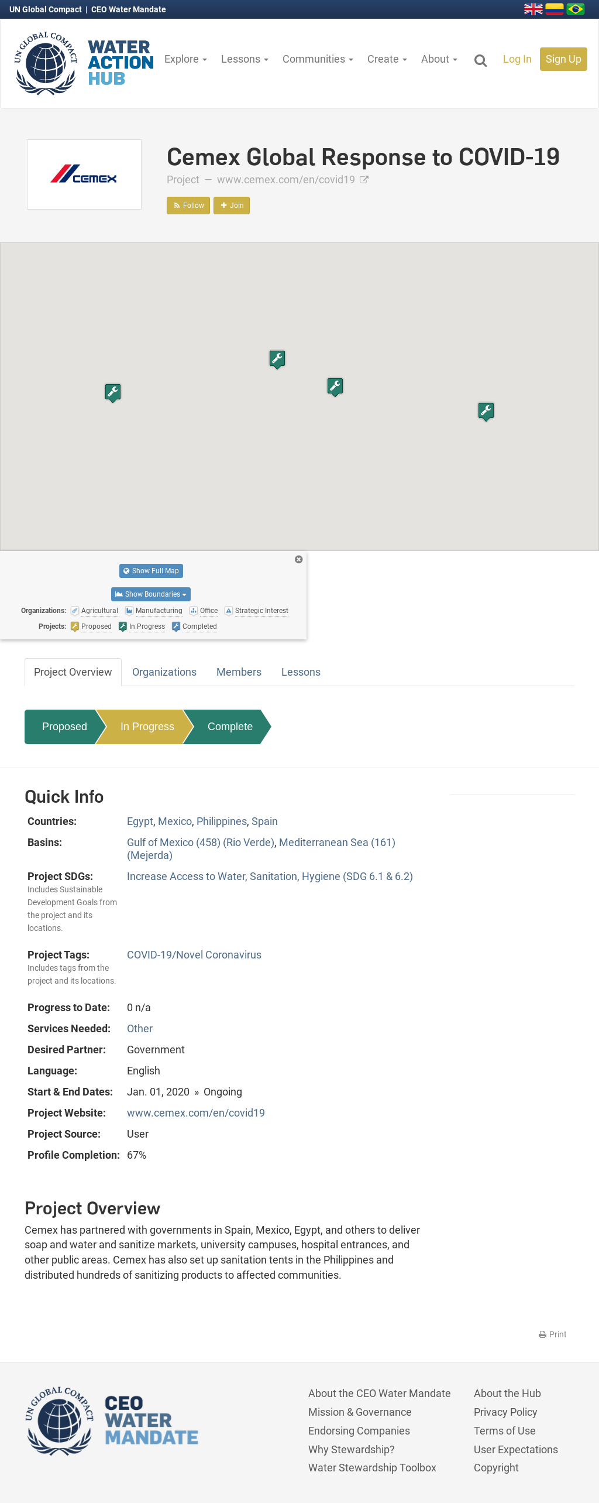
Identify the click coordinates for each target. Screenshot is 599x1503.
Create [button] (387, 59)
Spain (265, 821)
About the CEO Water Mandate (379, 1393)
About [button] (439, 59)
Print (552, 1334)
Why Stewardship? (351, 1449)
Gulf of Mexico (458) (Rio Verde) (200, 842)
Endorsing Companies (359, 1431)
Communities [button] (318, 59)
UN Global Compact (46, 9)
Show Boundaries (151, 594)
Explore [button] (185, 59)
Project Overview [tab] (73, 672)
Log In (517, 59)
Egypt (140, 821)
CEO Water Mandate (128, 9)
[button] (113, 393)
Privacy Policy (506, 1412)
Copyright (496, 1467)
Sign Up (563, 59)
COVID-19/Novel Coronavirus (194, 955)
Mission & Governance (360, 1412)
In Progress (147, 726)
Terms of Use (505, 1431)
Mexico (175, 821)
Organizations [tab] (164, 672)
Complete (230, 726)
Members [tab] (238, 672)
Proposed (64, 726)
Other (140, 1028)
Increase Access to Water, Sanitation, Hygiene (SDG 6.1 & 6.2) (270, 876)
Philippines (222, 821)
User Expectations (516, 1449)
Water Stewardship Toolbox (372, 1467)
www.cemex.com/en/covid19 (293, 179)
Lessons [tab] (301, 672)
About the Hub (507, 1393)
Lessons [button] (244, 59)
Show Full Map (151, 571)
